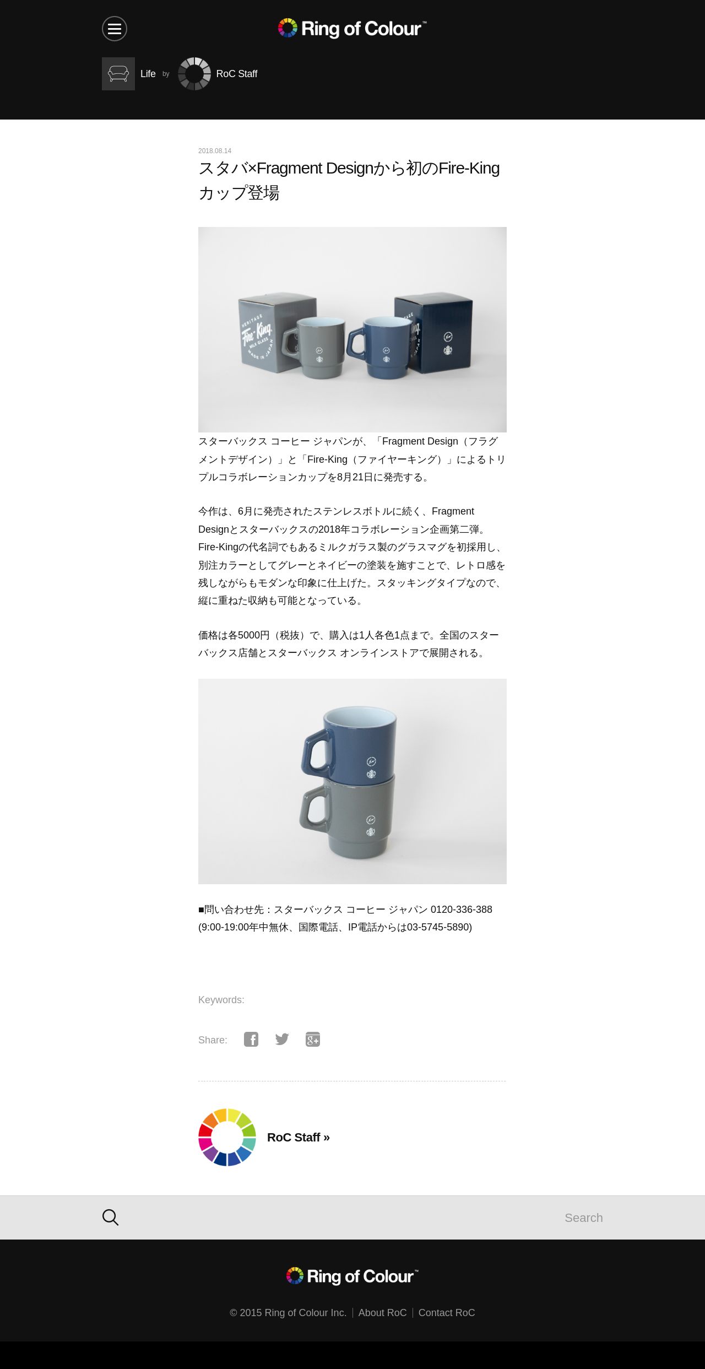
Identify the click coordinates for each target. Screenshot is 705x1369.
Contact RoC (447, 1312)
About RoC (383, 1312)
